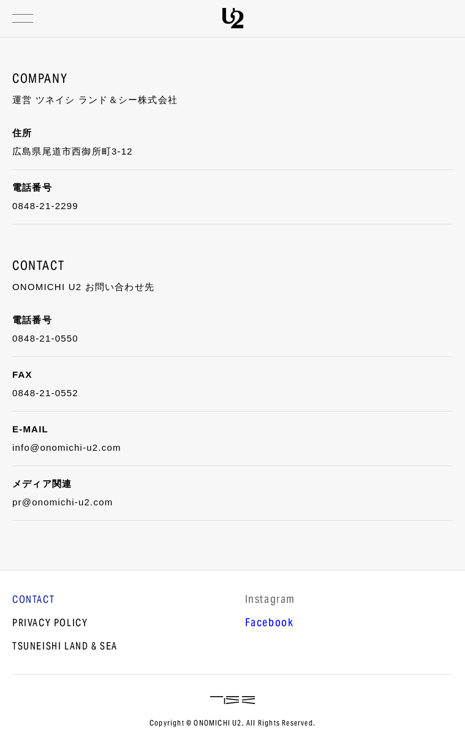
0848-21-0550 (45, 338)
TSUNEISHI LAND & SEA (65, 647)
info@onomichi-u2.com (66, 447)
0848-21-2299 (45, 206)
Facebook (269, 623)
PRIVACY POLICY (50, 623)
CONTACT (33, 600)
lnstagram (270, 600)
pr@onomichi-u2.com (62, 502)
